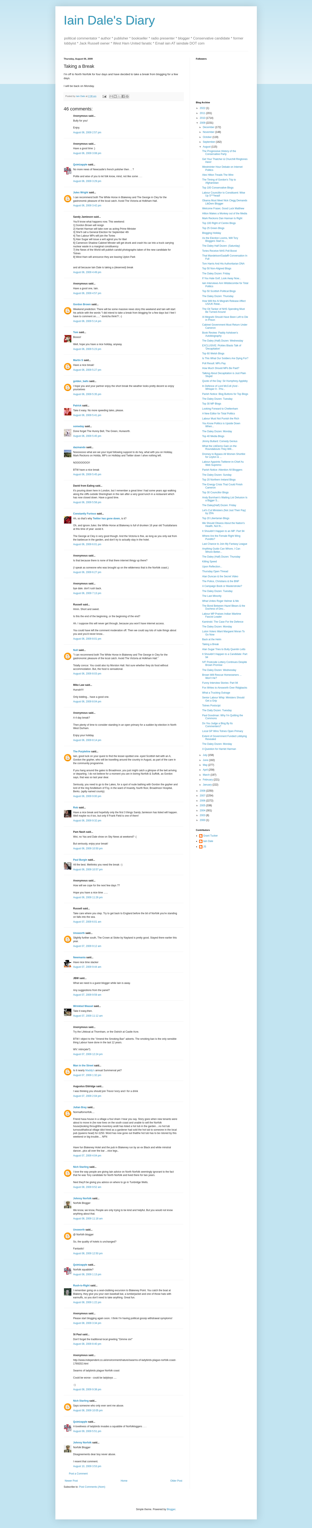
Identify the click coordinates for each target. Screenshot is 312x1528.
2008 (203, 790)
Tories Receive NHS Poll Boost (219, 250)
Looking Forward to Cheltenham (220, 408)
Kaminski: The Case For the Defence (222, 621)
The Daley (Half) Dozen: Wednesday (222, 340)
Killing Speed (209, 561)
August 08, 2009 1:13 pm (87, 1274)
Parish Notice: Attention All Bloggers (222, 469)
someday (78, 426)
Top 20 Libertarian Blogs (215, 518)
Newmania (79, 957)
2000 (203, 820)
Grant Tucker (210, 835)
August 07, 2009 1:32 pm (87, 1075)
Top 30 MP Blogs (211, 403)
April (205, 769)
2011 (203, 113)
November (209, 132)
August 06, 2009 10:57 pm (88, 869)
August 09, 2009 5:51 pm (87, 1431)
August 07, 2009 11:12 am (88, 1015)
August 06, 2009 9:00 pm (87, 796)
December (209, 127)
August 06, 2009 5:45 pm (87, 436)
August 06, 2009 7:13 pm (87, 593)
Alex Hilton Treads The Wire (217, 174)
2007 (203, 795)
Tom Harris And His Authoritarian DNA (223, 263)
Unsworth (79, 933)
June (206, 760)
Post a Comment (78, 1473)
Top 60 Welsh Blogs (213, 353)
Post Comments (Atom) (92, 1486)
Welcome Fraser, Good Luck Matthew (223, 208)
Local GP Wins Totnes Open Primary (222, 731)
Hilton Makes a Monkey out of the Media (224, 213)
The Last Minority (211, 595)
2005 (203, 805)
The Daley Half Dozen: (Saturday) (221, 245)
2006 (203, 800)
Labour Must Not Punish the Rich (220, 418)
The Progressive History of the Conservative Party (219, 153)
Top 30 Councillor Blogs (215, 492)
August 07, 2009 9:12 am (87, 946)
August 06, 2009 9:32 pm (87, 820)
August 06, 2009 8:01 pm (87, 638)
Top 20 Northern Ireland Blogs (218, 479)
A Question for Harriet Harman (219, 749)
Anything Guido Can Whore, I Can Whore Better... (221, 550)
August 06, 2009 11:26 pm (88, 897)
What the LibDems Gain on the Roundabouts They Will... (219, 447)
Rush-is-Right (81, 1285)
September (209, 141)
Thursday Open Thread (215, 571)
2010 (203, 118)
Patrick (77, 405)
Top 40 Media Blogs (213, 436)
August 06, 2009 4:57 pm (87, 293)
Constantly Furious (84, 513)
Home (124, 1480)
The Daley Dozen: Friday (216, 273)
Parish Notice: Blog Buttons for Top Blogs (225, 394)
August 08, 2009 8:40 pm (87, 1343)
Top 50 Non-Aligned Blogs (216, 268)
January (207, 784)
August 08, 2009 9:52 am (87, 1187)
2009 (203, 122)
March (206, 774)
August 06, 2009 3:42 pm (87, 205)
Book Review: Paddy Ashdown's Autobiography (220, 334)
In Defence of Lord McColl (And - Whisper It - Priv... (220, 387)
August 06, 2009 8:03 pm (87, 673)
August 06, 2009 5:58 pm (87, 502)
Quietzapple (80, 164)
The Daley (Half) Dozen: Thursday (221, 556)
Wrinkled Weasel (83, 1006)
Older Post (176, 1480)
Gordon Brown (82, 304)
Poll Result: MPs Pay (214, 363)
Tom (75, 332)
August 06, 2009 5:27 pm (87, 369)
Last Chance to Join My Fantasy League (224, 543)
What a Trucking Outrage (216, 692)
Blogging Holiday (211, 233)
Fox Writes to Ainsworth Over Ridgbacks (224, 687)
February (208, 779)
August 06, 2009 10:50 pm (88, 848)
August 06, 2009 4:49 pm (87, 272)
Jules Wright (80, 192)
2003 (203, 815)
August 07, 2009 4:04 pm (87, 1155)
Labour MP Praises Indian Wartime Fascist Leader (221, 615)
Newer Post (71, 1480)
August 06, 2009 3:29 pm (87, 181)
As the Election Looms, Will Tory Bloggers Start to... (220, 239)
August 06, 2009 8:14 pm (87, 740)
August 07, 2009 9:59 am (87, 994)
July (205, 755)
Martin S (78, 360)
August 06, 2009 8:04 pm (87, 701)
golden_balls (81, 381)
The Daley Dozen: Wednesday (219, 670)
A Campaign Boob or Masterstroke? (222, 586)
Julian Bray (80, 1107)
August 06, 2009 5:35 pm (87, 394)
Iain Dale (208, 841)
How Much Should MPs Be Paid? (220, 368)
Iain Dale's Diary (109, 20)
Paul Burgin (80, 859)
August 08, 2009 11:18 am (88, 1218)
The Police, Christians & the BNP (220, 581)
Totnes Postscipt (211, 705)
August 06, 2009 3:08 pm (87, 153)
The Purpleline (82, 751)
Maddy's (90, 1070)
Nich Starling (81, 1166)
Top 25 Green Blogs (213, 228)
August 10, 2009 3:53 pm (87, 1466)
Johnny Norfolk (82, 1198)
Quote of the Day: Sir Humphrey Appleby (225, 381)
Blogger (171, 1509)
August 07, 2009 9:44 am (87, 966)
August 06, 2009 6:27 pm (87, 572)
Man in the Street (83, 1065)
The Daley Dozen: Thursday (217, 296)
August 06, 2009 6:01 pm (87, 544)
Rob (75, 807)
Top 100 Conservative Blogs (217, 187)
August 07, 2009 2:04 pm (87, 1096)
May (205, 764)
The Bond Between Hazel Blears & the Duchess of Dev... (223, 607)
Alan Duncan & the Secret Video (220, 576)
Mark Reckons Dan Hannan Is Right (222, 218)
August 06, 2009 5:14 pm (87, 321)
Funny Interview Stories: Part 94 (220, 682)
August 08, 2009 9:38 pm (87, 1389)
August (207, 146)
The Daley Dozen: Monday (217, 431)
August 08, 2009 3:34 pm (87, 1323)
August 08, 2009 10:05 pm (88, 1410)
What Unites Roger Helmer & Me (220, 601)
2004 (203, 810)
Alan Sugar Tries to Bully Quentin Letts (223, 649)
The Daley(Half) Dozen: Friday (219, 505)
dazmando (79, 447)
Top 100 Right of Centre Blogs (219, 223)
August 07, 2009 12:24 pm (88, 1054)
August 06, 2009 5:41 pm (87, 415)
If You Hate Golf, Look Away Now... (221, 278)
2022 (203, 108)
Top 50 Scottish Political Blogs (219, 291)
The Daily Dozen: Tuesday (217, 710)
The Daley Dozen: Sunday (216, 474)
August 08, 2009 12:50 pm (88, 1253)
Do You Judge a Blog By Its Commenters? (217, 725)
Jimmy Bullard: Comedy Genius (219, 441)
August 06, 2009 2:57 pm (87, 132)
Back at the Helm (211, 639)
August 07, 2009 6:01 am (87, 921)
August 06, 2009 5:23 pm (87, 349)
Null (75, 650)
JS (204, 846)
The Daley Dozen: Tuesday (217, 398)
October (207, 137)
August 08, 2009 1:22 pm (87, 1302)
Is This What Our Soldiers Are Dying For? (225, 358)
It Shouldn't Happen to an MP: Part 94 (223, 531)
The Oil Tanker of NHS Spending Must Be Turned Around (223, 310)
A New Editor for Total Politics (218, 413)
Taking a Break (210, 644)
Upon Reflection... (212, 566)
